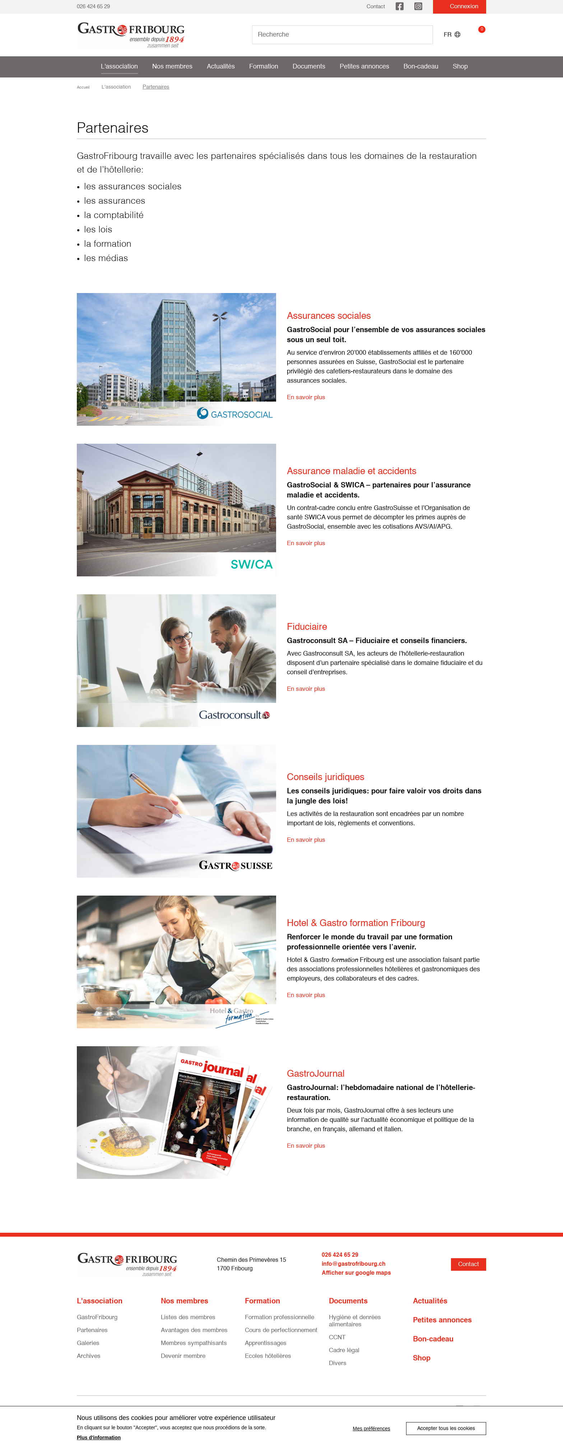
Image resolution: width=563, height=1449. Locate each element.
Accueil (85, 87)
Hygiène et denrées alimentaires (355, 1320)
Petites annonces (364, 66)
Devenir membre (183, 1355)
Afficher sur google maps (356, 1272)
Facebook (400, 6)
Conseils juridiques (333, 777)
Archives (89, 1355)
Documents (309, 66)
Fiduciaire (310, 627)
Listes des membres (188, 1316)
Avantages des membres (194, 1329)
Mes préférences (369, 1428)
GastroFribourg (97, 1316)
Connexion (459, 7)
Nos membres (172, 66)
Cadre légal (344, 1349)
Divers (337, 1362)
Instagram (418, 6)
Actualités (221, 66)
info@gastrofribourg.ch (354, 1264)
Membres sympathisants (194, 1342)
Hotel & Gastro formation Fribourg (368, 923)
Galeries (88, 1342)
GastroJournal (321, 1073)
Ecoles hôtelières (268, 1355)
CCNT (337, 1337)
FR (452, 35)
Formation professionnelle (279, 1316)
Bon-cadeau (421, 66)
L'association (119, 66)
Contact (376, 6)
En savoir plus (307, 397)
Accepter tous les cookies (446, 1427)
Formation (263, 66)
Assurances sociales (336, 316)
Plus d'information (99, 1437)
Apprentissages (266, 1342)
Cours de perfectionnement (281, 1329)
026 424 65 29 (93, 6)
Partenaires (92, 1329)
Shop (460, 66)
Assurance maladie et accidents (363, 471)
